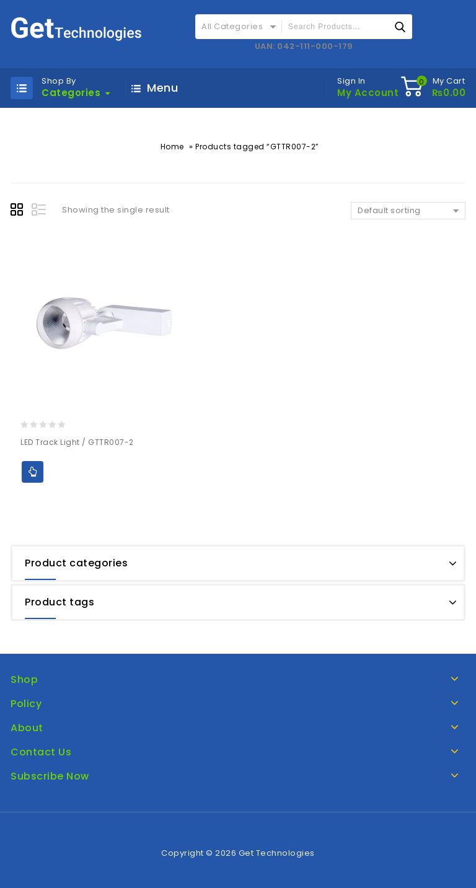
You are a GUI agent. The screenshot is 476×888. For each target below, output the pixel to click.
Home (172, 146)
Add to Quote (32, 472)
